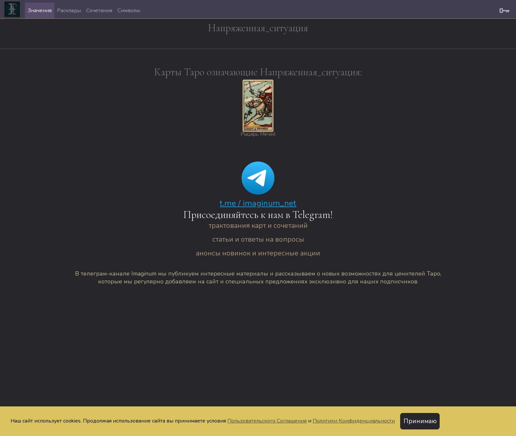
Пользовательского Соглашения (267, 420)
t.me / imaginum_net (257, 203)
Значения (40, 10)
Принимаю (420, 421)
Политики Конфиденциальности (354, 420)
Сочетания (99, 10)
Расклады (69, 10)
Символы (128, 10)
